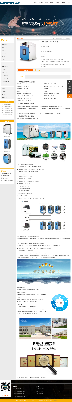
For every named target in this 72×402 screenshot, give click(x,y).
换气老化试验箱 (5, 66)
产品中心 (41, 2)
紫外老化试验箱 (5, 72)
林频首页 (35, 2)
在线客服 (26, 70)
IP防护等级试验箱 (5, 81)
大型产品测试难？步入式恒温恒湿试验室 (9, 116)
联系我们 (68, 2)
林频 (36, 400)
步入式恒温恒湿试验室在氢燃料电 (19, 391)
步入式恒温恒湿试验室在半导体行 (19, 393)
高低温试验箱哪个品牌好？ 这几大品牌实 (9, 106)
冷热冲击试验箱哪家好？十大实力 (19, 388)
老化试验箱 (4, 88)
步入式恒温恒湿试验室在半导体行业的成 (9, 110)
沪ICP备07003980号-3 (49, 400)
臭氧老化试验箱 (5, 78)
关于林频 (46, 2)
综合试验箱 (4, 94)
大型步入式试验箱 (5, 63)
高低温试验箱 (4, 44)
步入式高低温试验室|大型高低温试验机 (39, 377)
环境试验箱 (4, 91)
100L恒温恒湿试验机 (24, 377)
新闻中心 (52, 2)
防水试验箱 (4, 53)
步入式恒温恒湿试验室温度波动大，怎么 (9, 114)
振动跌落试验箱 (5, 97)
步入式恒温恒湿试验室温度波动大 (19, 396)
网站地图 (55, 400)
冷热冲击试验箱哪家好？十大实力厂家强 (9, 104)
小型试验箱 (4, 59)
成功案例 (57, 2)
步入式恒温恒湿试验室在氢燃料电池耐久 (9, 108)
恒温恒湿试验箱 (5, 47)
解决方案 (63, 2)
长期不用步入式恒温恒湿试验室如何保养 (9, 112)
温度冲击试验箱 (5, 75)
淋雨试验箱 (4, 50)
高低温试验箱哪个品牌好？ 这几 (18, 389)
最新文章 (15, 386)
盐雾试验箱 (4, 69)
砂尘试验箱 (4, 56)
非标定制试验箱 (5, 84)
